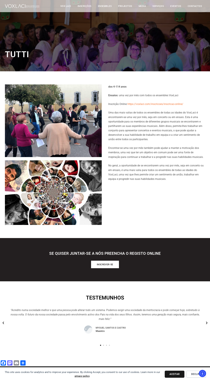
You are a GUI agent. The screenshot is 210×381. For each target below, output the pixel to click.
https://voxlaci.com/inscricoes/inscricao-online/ (155, 104)
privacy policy (82, 376)
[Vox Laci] (30, 8)
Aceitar (174, 374)
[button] (3, 323)
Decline (196, 374)
